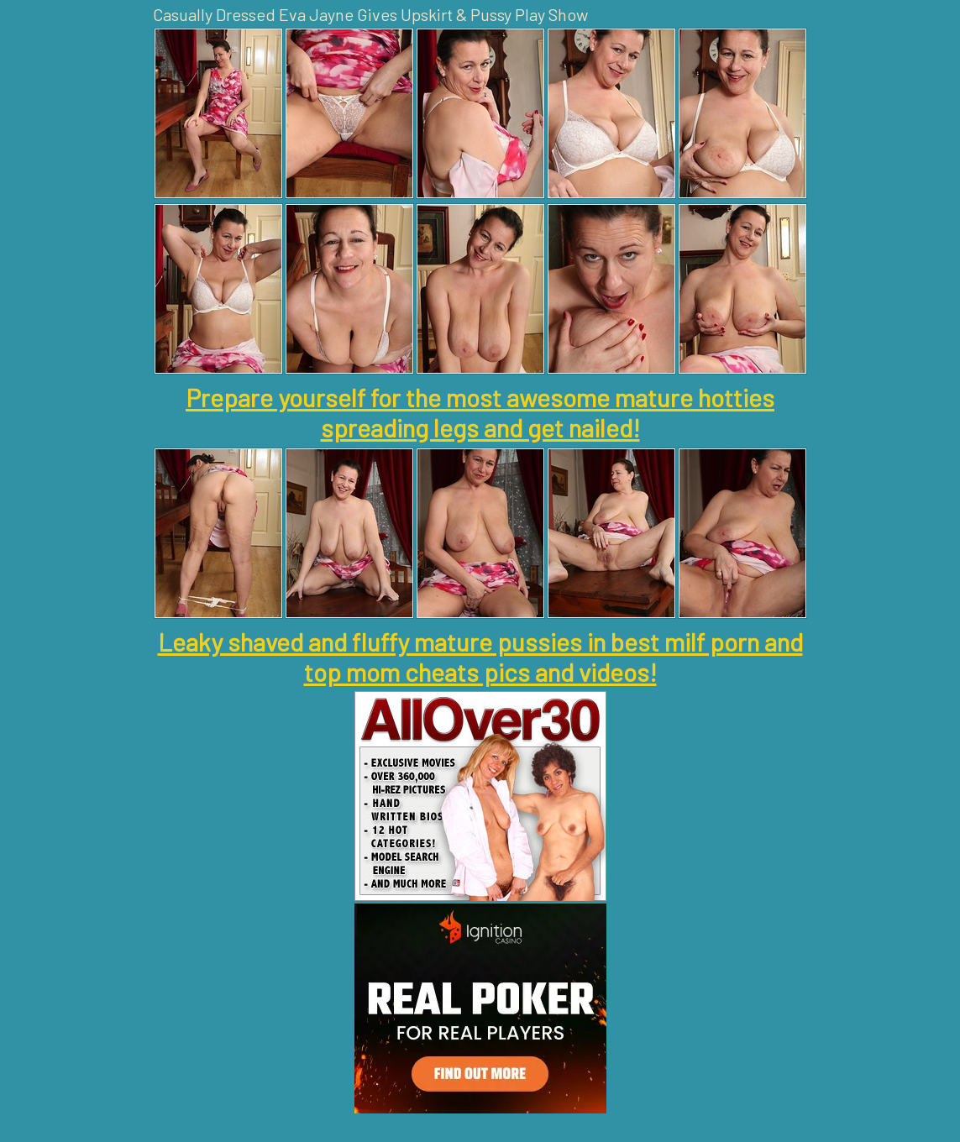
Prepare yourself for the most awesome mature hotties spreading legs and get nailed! (480, 412)
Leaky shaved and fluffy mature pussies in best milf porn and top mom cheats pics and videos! (480, 656)
